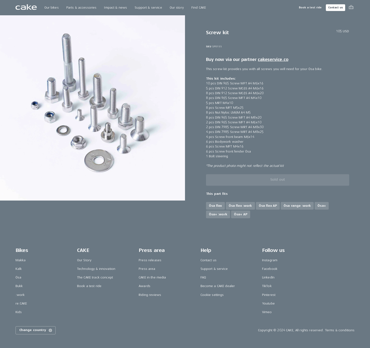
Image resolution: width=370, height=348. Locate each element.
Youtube (268, 303)
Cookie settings (212, 295)
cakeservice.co (273, 59)
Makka (21, 260)
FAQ (203, 277)
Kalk (19, 269)
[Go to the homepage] (26, 7)
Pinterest (268, 295)
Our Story (84, 260)
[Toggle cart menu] (351, 8)
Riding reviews (150, 295)
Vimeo (267, 312)
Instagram (269, 260)
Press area (147, 269)
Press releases (150, 260)
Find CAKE (198, 7)
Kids (19, 312)
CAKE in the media (152, 277)
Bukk (19, 286)
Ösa (18, 277)
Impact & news (115, 7)
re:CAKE (21, 303)
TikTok (267, 286)
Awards (144, 286)
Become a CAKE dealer (218, 286)
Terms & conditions (340, 330)
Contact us (335, 7)
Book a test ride (310, 7)
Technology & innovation (96, 269)
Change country (36, 330)
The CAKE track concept (95, 277)
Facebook (269, 269)
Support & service (148, 7)
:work (20, 295)
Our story (177, 7)
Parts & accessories (81, 7)
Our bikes (51, 7)
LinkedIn (268, 277)
